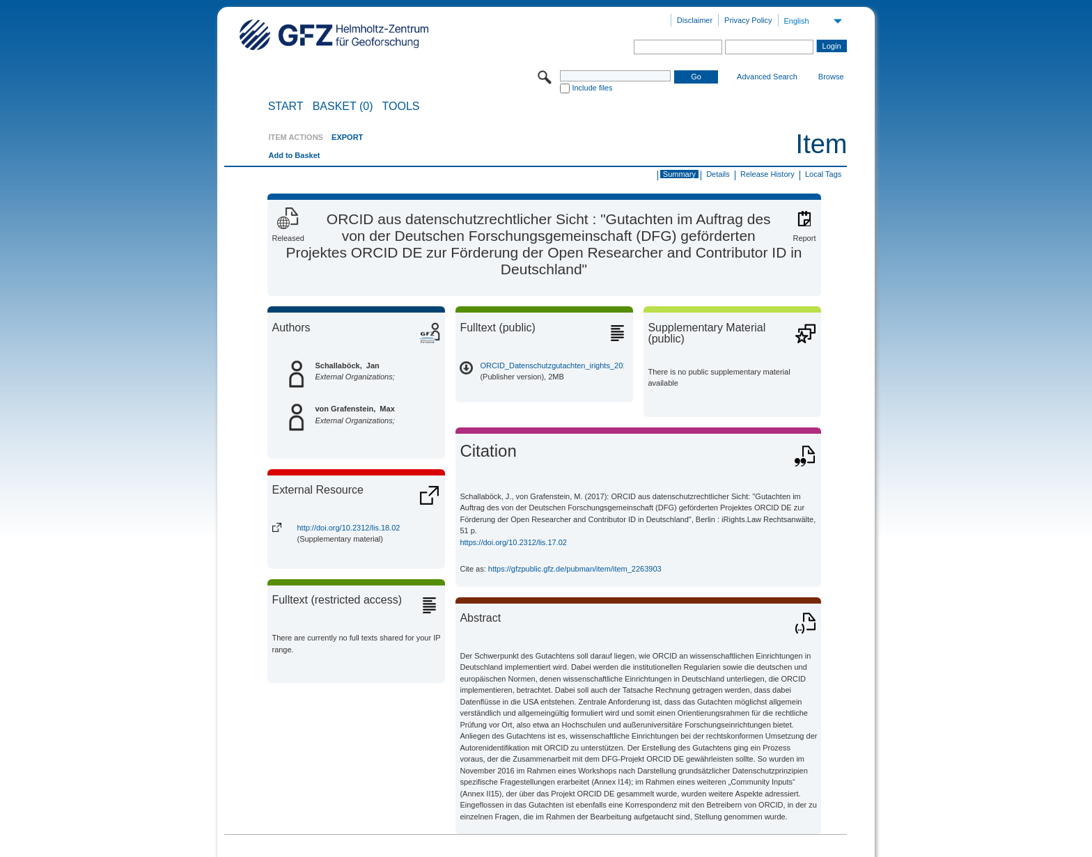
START (286, 106)
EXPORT (347, 137)
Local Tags (823, 174)
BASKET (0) (343, 106)
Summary (679, 174)
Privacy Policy (748, 20)
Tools (401, 106)
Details (718, 174)
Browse (831, 76)
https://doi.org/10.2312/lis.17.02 (513, 542)
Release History (767, 174)
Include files (592, 88)
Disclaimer (694, 20)
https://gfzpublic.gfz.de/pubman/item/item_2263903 (575, 569)
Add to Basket (294, 155)
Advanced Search (767, 76)
